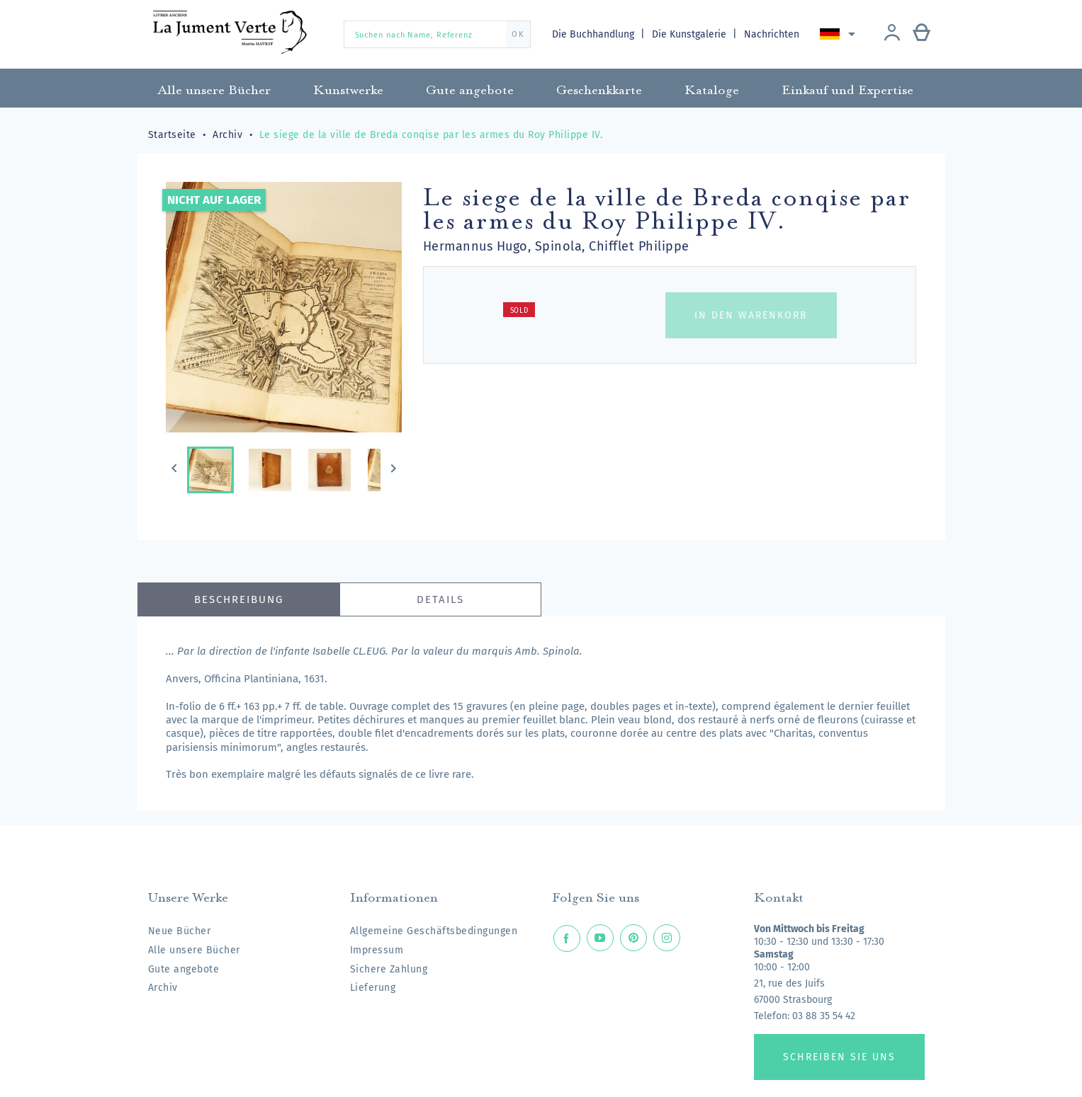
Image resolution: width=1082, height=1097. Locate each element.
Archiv (163, 988)
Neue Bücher (179, 931)
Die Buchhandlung (594, 34)
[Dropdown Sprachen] (840, 34)
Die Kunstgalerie (690, 34)
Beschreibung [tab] (238, 599)
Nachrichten (771, 34)
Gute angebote (184, 969)
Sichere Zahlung (389, 969)
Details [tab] (440, 599)
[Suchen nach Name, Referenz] (437, 34)
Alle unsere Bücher (194, 950)
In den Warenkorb (751, 315)
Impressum (377, 950)
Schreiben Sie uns (839, 1057)
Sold (519, 310)
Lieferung (373, 988)
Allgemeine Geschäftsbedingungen (434, 931)
